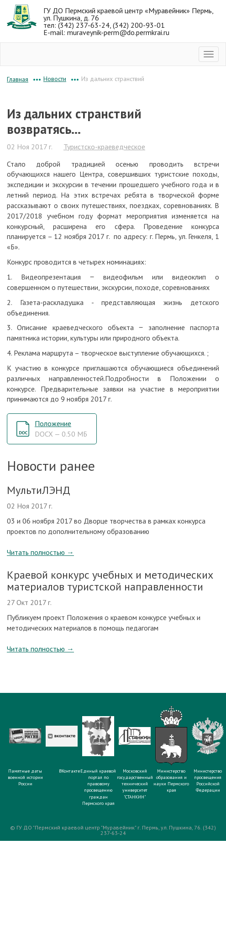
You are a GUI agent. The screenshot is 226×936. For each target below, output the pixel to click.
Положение (61, 428)
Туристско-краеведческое (104, 146)
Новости (54, 79)
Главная (17, 79)
